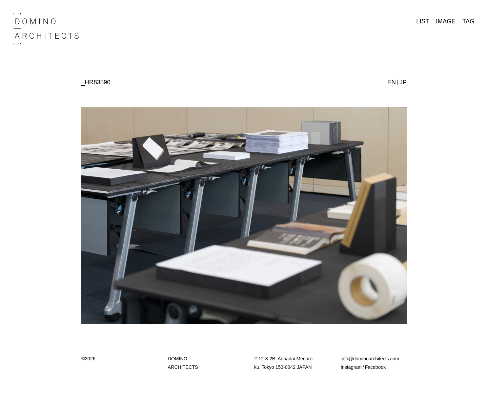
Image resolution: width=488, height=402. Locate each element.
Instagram (351, 367)
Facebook (375, 367)
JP (403, 82)
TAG (468, 21)
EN (391, 82)
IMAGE (445, 21)
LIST (422, 21)
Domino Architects (46, 28)
